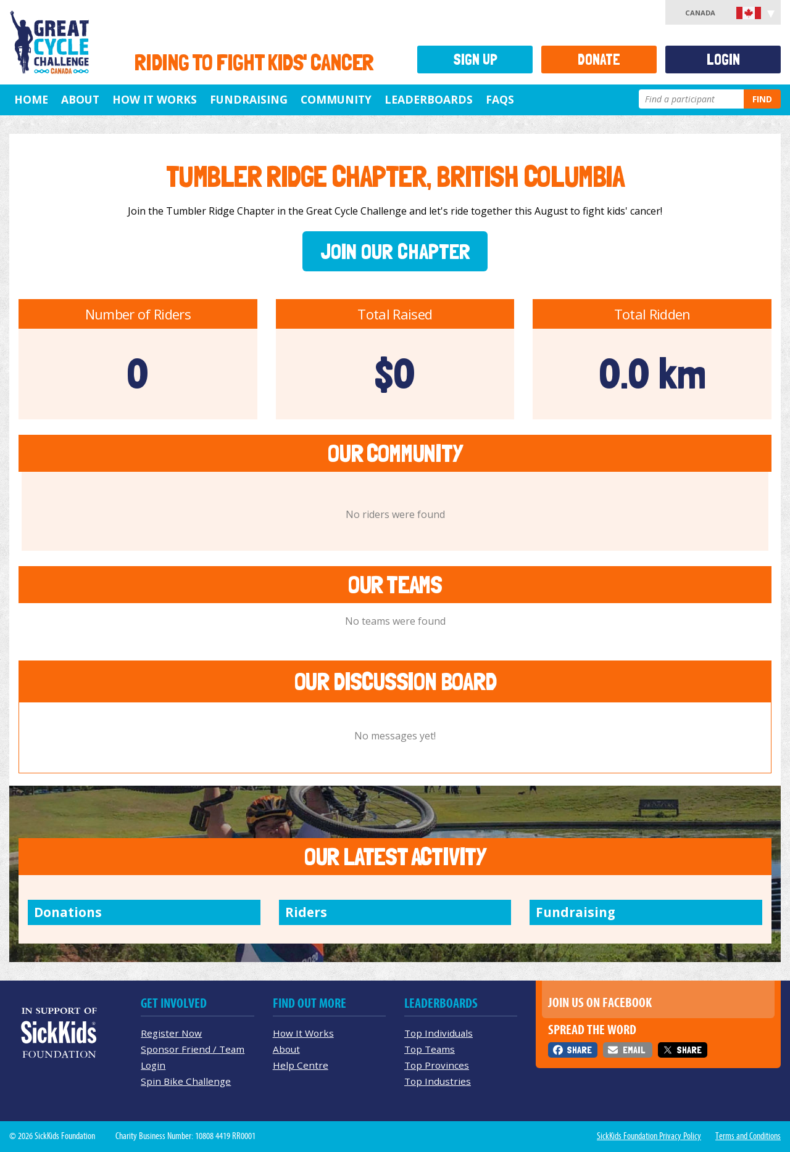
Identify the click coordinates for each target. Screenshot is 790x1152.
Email (634, 1050)
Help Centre (300, 1065)
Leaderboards (429, 99)
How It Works (154, 99)
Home (31, 99)
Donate (599, 59)
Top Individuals (438, 1033)
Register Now (171, 1033)
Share (579, 1050)
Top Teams (429, 1049)
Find (762, 99)
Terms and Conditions (748, 1136)
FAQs (500, 99)
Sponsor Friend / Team (192, 1049)
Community (336, 99)
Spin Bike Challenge (186, 1081)
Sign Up (475, 59)
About (80, 99)
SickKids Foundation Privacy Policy (649, 1136)
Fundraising (249, 99)
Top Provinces (436, 1065)
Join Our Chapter (395, 251)
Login (723, 59)
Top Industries (437, 1081)
